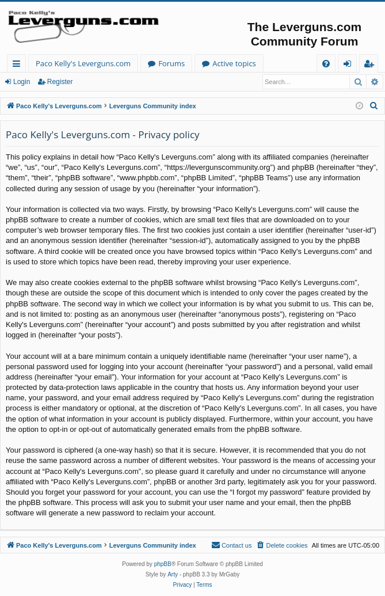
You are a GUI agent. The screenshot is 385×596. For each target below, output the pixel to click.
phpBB (162, 564)
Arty (172, 574)
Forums (171, 63)
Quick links (18, 65)
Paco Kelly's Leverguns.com (83, 63)
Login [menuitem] (349, 65)
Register (60, 82)
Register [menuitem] (371, 65)
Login (21, 82)
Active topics (234, 63)
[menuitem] (326, 64)
